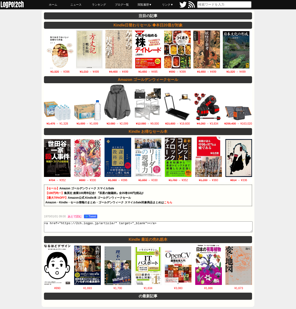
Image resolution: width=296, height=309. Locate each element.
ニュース (76, 4)
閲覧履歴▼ (145, 4)
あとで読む (75, 216)
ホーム (53, 4)
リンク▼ (167, 4)
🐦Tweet (90, 216)
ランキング (99, 4)
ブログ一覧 (122, 4)
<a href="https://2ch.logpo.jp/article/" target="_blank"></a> (148, 227)
